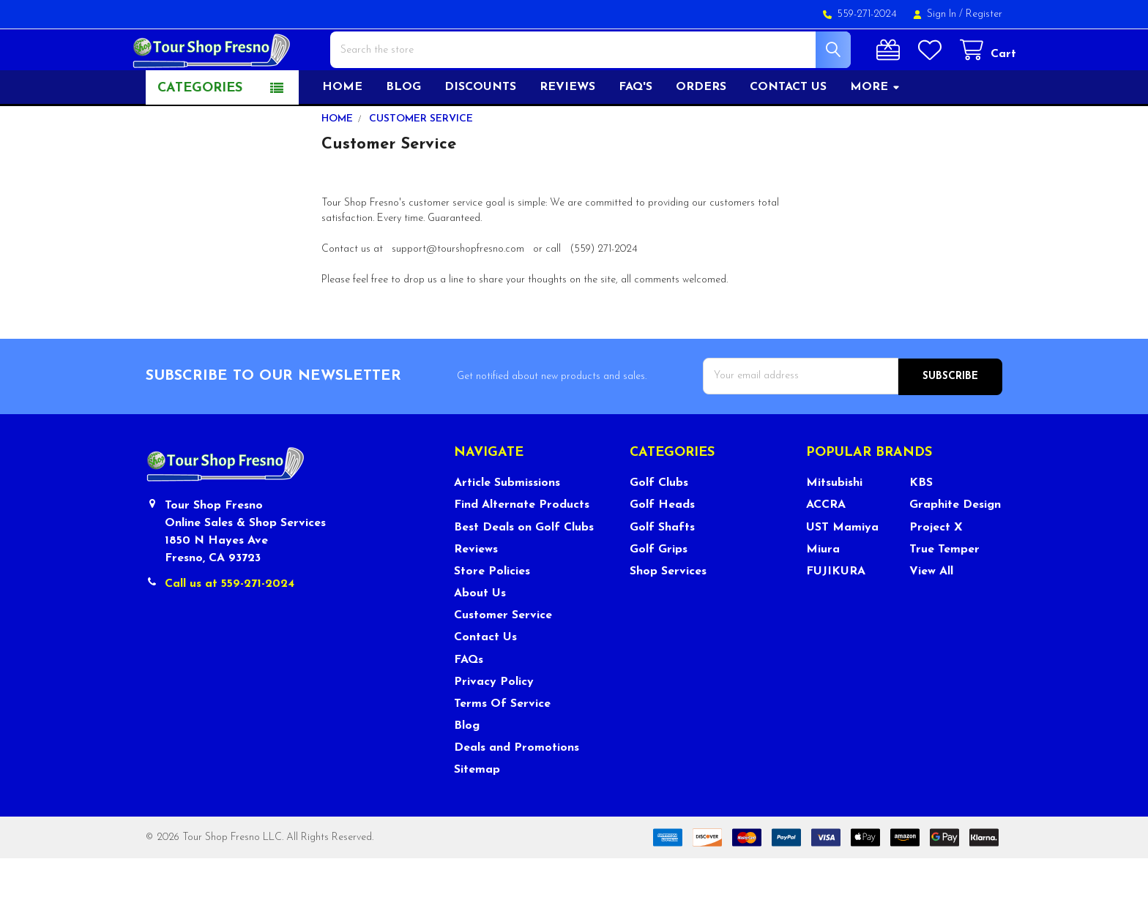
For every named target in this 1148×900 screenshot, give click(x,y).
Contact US (788, 129)
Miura (823, 591)
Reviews (567, 129)
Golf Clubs (659, 524)
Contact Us (485, 680)
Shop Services (668, 613)
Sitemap (477, 812)
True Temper (944, 591)
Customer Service (503, 657)
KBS (921, 524)
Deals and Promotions (516, 789)
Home (342, 129)
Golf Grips (658, 591)
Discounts (480, 129)
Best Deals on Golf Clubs (524, 569)
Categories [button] (199, 131)
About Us (480, 635)
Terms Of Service (502, 745)
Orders (701, 129)
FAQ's (635, 129)
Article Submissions (507, 524)
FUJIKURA (835, 613)
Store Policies (492, 613)
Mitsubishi (834, 524)
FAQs (468, 702)
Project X (936, 569)
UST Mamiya (842, 569)
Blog (403, 129)
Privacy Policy (494, 724)
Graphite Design (955, 547)
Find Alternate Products (521, 547)
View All (931, 613)
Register (984, 14)
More (875, 129)
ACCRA (826, 547)
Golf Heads (662, 547)
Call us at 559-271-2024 (229, 625)
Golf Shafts (662, 569)
